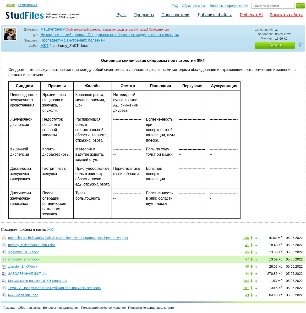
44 (247, 274)
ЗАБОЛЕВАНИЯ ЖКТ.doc (27, 274)
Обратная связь (194, 6)
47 (247, 259)
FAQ (175, 6)
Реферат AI (251, 14)
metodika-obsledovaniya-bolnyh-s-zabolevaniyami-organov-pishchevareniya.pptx (68, 238)
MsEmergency (52, 29)
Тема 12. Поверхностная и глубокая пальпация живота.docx (54, 288)
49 (247, 266)
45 (247, 252)
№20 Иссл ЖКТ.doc (23, 295)
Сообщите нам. (159, 29)
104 (246, 281)
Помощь (9, 307)
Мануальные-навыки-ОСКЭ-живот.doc (37, 281)
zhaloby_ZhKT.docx (22, 266)
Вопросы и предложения (229, 6)
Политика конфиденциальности (151, 307)
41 (247, 245)
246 (246, 238)
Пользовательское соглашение (103, 307)
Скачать (275, 45)
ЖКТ (44, 46)
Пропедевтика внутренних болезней (72, 40)
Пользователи (175, 14)
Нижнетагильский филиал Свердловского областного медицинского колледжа (109, 35)
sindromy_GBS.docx (23, 252)
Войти (10, 5)
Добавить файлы (214, 14)
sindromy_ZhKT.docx (23, 259)
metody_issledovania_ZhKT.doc (31, 245)
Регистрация (28, 5)
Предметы (144, 14)
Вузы (121, 14)
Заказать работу (286, 14)
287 (246, 288)
